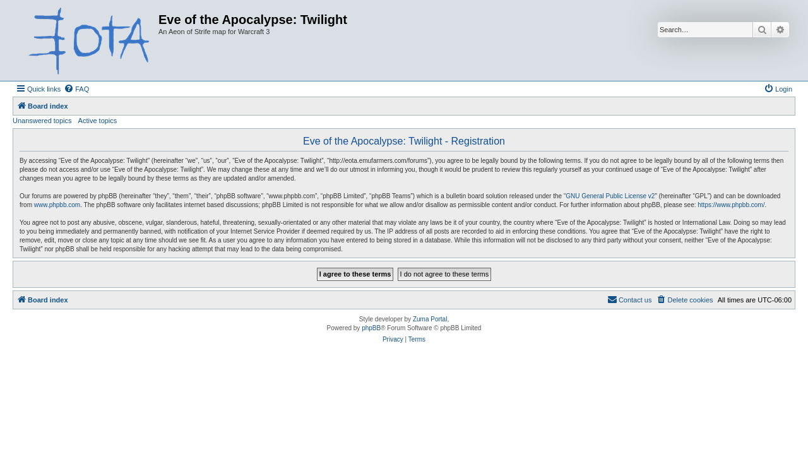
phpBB (371, 328)
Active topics (97, 120)
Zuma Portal (430, 319)
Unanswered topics (42, 120)
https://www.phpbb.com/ (731, 204)
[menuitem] (76, 89)
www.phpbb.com (57, 204)
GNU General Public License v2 (610, 196)
